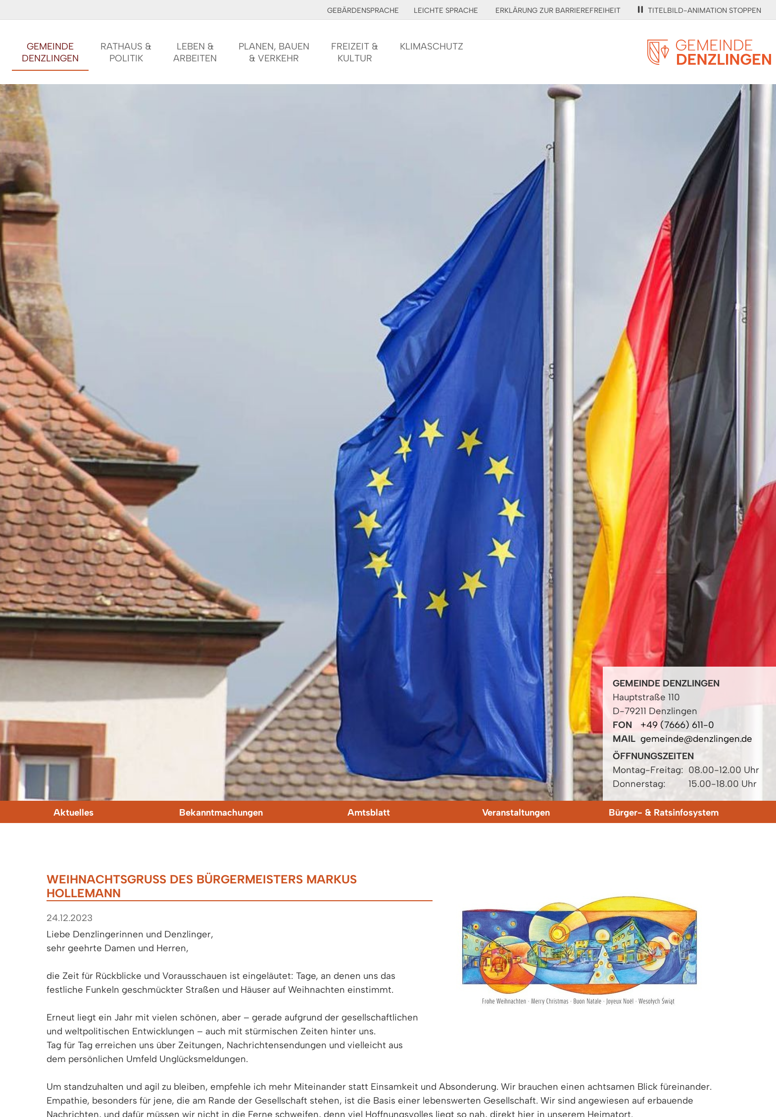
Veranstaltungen (516, 812)
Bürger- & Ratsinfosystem (664, 812)
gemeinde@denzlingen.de (696, 738)
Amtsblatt (368, 812)
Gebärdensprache (363, 10)
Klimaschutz (431, 46)
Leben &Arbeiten (195, 52)
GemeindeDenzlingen (50, 52)
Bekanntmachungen (221, 812)
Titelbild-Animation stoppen (699, 10)
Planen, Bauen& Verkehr (274, 52)
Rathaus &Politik (125, 52)
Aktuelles (73, 812)
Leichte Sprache (446, 10)
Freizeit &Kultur (354, 52)
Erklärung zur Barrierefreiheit (558, 10)
